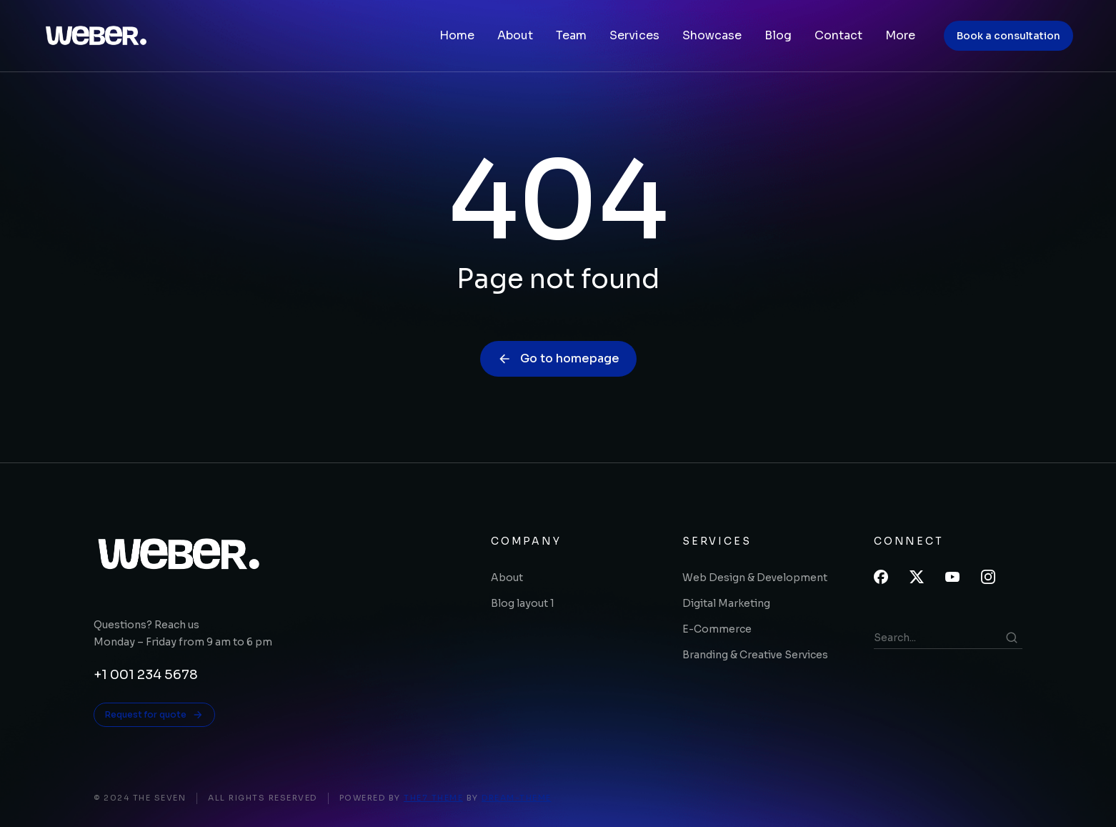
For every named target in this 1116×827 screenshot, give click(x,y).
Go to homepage (558, 358)
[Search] (1011, 637)
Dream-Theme (517, 798)
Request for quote (154, 714)
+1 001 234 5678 (146, 675)
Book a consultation (1008, 35)
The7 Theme (433, 798)
